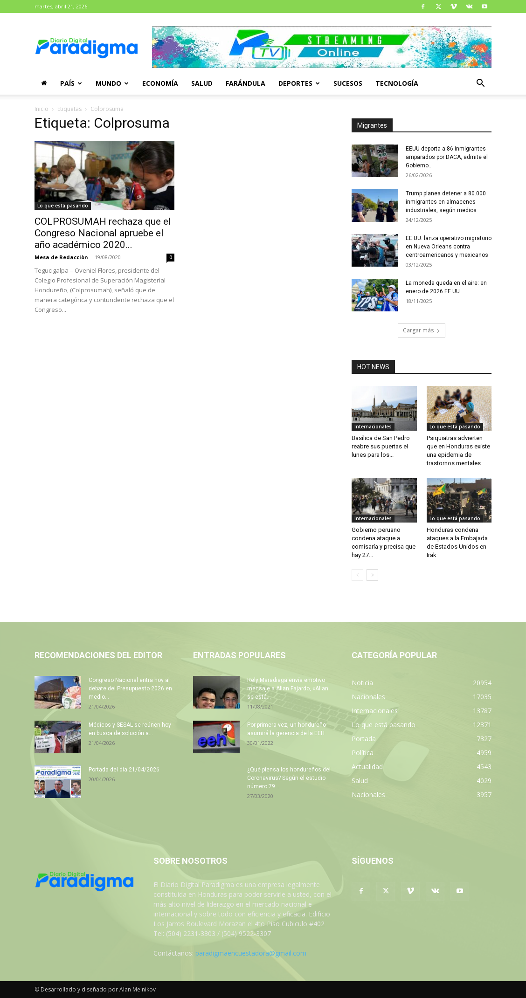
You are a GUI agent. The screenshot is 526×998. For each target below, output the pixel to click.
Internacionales (373, 426)
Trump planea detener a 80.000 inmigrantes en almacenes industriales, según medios (446, 201)
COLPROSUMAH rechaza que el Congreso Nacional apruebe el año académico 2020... (103, 233)
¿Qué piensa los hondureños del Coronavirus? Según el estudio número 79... (289, 778)
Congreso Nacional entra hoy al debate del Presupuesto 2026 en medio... (130, 688)
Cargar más (421, 330)
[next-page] (372, 575)
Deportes (299, 83)
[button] (480, 84)
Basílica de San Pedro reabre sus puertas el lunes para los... (381, 446)
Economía (160, 83)
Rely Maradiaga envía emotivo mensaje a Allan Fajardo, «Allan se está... (287, 688)
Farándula (245, 83)
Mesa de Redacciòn (61, 257)
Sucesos (347, 83)
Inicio (41, 109)
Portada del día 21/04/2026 (124, 769)
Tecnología (396, 83)
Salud (202, 83)
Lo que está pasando (62, 205)
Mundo (112, 83)
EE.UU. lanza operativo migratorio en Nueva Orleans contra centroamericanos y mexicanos (448, 246)
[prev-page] (357, 575)
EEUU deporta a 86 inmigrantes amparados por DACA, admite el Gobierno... (447, 157)
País (71, 83)
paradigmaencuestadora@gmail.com (250, 953)
